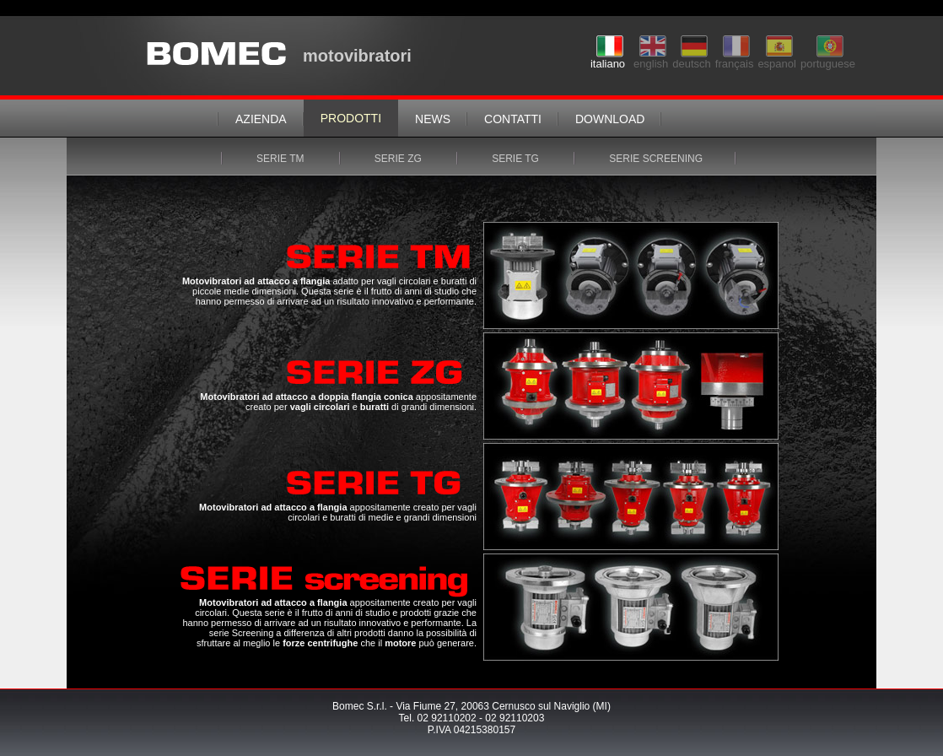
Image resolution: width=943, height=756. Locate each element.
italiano (607, 58)
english (650, 58)
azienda (261, 119)
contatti (513, 119)
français (734, 58)
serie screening (656, 159)
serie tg (517, 159)
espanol (776, 58)
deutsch (691, 58)
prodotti (351, 118)
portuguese (827, 58)
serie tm (281, 159)
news (432, 119)
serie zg (399, 159)
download (609, 119)
